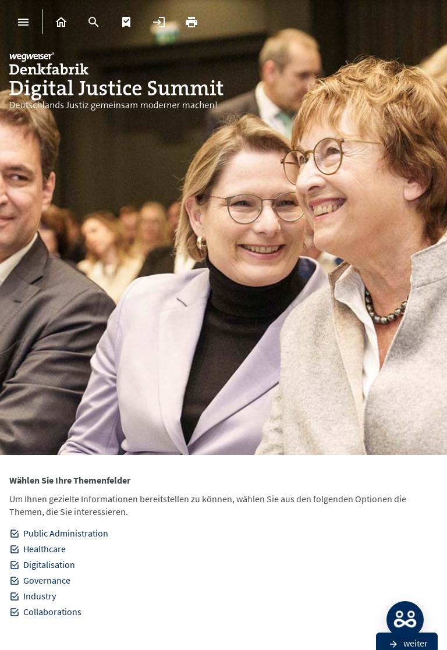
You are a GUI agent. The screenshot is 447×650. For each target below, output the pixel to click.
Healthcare (44, 549)
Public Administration (65, 533)
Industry (39, 596)
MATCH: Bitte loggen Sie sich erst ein (405, 619)
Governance (46, 580)
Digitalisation (49, 564)
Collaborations (52, 611)
